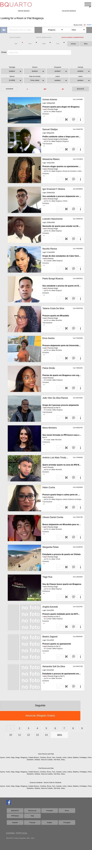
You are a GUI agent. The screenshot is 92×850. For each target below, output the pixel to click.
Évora (49, 757)
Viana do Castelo (47, 759)
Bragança (24, 757)
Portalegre (83, 757)
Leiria (64, 757)
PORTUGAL (21, 833)
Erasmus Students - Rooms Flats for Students (45, 782)
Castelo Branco (33, 757)
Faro (53, 757)
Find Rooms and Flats (46, 768)
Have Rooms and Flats (46, 754)
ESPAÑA (10, 833)
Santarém (30, 759)
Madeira (76, 757)
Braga (17, 757)
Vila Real (57, 759)
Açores (2, 757)
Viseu (63, 759)
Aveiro (8, 757)
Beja (12, 757)
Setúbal (37, 759)
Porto (89, 757)
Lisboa (69, 757)
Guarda (58, 757)
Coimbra (43, 757)
